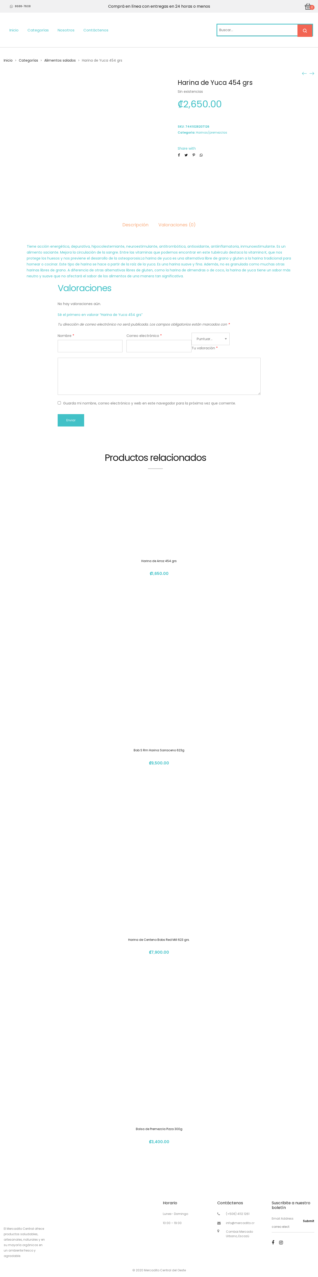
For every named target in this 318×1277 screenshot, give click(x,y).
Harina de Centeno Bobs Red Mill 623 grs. (159, 940)
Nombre (66, 335)
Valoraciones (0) (177, 225)
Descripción (135, 225)
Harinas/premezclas (211, 132)
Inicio (14, 30)
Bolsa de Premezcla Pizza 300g (159, 1129)
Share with (187, 148)
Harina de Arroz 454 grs (159, 561)
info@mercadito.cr (240, 1223)
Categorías (38, 30)
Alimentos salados (60, 60)
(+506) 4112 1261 (237, 1214)
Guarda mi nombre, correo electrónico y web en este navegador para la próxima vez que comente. (149, 403)
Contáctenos (95, 30)
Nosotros (66, 30)
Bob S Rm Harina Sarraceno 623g (159, 750)
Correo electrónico (144, 335)
